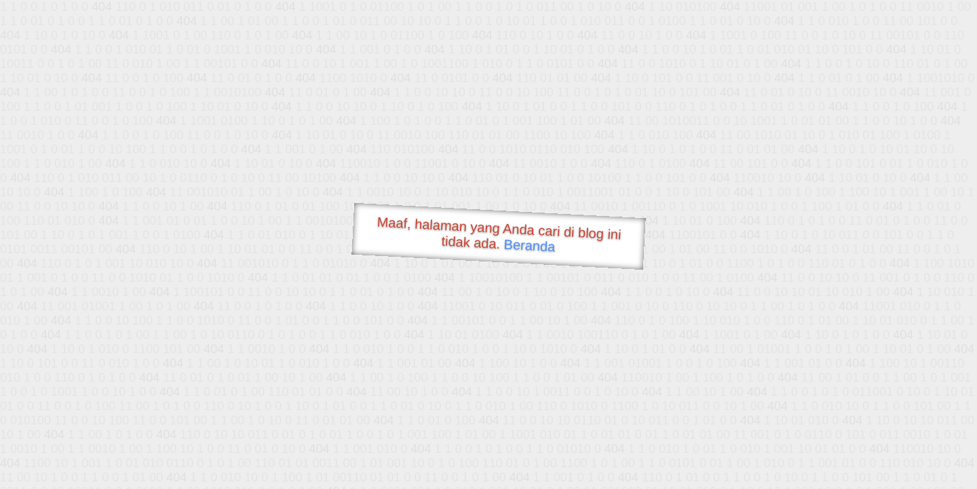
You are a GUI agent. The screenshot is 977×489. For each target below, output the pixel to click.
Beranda (529, 245)
